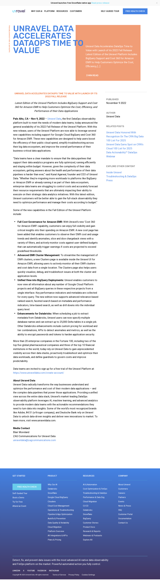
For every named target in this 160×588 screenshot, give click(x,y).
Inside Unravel (114, 172)
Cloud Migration (55, 527)
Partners (122, 497)
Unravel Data (54, 118)
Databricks (52, 489)
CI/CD (85, 506)
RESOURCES (62, 11)
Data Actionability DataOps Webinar (121, 154)
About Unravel (124, 484)
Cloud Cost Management (58, 506)
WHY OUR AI (36, 11)
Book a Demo (18, 497)
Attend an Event (19, 506)
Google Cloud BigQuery (58, 497)
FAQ (120, 510)
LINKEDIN (16, 571)
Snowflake (52, 493)
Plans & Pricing (54, 540)
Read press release (100, 3)
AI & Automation (90, 484)
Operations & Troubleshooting (61, 510)
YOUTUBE (31, 571)
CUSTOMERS (76, 11)
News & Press (124, 506)
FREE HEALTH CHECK (135, 11)
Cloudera (52, 501)
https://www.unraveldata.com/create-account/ (38, 372)
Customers (123, 489)
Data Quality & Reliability (58, 523)
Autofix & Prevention (57, 518)
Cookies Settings (88, 575)
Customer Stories (90, 523)
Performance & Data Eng (93, 497)
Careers (121, 493)
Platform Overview (56, 531)
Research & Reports (91, 531)
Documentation (124, 518)
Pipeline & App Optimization (60, 514)
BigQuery (87, 518)
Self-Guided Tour (19, 493)
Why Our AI (52, 484)
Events (121, 501)
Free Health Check (27, 487)
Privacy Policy (73, 575)
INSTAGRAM (54, 571)
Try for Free (17, 502)
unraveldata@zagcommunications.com (34, 440)
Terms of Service (59, 575)
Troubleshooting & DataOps (121, 176)
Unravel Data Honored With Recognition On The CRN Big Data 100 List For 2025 (125, 136)
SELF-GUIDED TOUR (110, 11)
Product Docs (89, 527)
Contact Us (123, 523)
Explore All (87, 540)
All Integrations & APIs (58, 535)
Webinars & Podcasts (92, 535)
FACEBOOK (42, 571)
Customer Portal (125, 514)
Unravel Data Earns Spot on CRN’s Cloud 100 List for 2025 (124, 146)
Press (109, 180)
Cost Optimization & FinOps (95, 489)
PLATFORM (49, 11)
